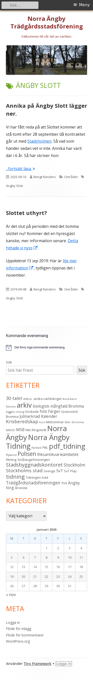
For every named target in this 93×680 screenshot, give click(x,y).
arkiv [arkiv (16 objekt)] (24, 405)
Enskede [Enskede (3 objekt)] (32, 411)
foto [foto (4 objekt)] (43, 411)
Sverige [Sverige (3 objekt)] (49, 471)
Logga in (13, 622)
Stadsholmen (39, 141)
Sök (9, 362)
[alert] (39, 347)
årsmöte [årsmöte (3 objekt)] (21, 488)
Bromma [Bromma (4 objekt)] (76, 406)
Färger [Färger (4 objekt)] (54, 411)
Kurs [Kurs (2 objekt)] (42, 422)
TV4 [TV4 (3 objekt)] (64, 483)
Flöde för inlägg (18, 628)
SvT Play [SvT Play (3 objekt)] (70, 471)
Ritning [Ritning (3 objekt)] (11, 459)
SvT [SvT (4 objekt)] (59, 470)
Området (71, 177)
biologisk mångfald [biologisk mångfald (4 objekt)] (50, 406)
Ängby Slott (14, 185)
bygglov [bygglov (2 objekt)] (10, 412)
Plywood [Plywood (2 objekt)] (11, 455)
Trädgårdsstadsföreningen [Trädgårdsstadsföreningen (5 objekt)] (33, 483)
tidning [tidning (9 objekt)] (15, 476)
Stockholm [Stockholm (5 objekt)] (74, 465)
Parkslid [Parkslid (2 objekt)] (36, 447)
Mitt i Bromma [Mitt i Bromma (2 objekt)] (74, 422)
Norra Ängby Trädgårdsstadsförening (46, 22)
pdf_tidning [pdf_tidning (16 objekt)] (67, 446)
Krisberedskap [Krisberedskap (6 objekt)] (22, 421)
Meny (84, 4)
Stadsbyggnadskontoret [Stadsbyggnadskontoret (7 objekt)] (34, 464)
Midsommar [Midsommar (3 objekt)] (55, 422)
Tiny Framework (37, 664)
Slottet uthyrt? (26, 212)
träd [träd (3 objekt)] (45, 477)
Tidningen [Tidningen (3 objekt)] (33, 477)
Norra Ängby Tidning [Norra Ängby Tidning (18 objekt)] (37, 442)
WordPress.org (18, 641)
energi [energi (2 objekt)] (20, 412)
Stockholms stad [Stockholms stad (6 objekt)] (24, 470)
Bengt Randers (44, 177)
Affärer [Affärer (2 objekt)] (27, 399)
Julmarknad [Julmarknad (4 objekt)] (30, 416)
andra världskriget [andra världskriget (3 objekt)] (47, 398)
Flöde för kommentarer (25, 635)
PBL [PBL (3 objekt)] (45, 447)
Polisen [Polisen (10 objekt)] (27, 454)
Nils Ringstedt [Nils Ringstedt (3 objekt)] (36, 430)
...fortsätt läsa (20, 168)
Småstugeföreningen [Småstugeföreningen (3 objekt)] (33, 459)
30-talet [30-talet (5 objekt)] (14, 398)
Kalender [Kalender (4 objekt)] (49, 416)
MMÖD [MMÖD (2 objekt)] (10, 430)
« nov (11, 594)
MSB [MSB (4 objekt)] (20, 429)
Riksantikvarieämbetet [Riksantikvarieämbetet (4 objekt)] (57, 454)
